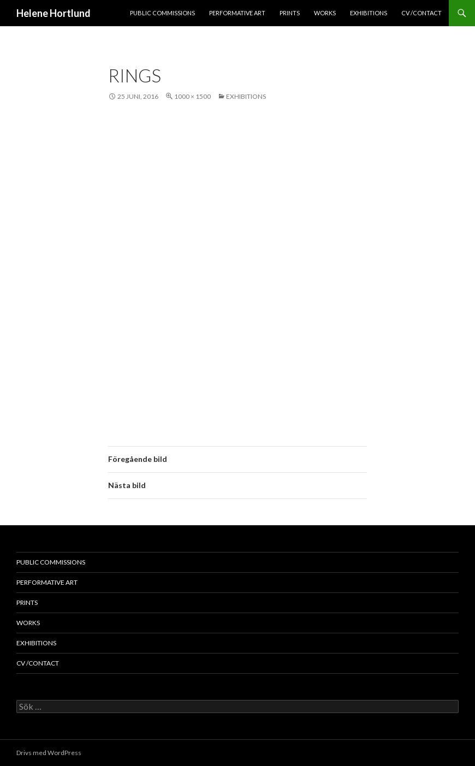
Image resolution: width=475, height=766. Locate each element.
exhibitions (368, 12)
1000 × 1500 (192, 96)
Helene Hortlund (53, 13)
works (325, 12)
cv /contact (421, 12)
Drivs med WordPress (48, 753)
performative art (237, 12)
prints (290, 12)
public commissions (162, 12)
